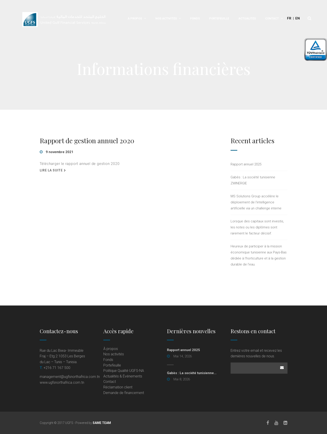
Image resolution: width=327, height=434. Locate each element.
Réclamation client (117, 387)
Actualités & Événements (122, 376)
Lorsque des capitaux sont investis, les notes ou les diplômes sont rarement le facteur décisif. (257, 227)
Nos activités (166, 18)
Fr (289, 18)
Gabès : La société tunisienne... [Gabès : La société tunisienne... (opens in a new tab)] (192, 373)
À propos (135, 18)
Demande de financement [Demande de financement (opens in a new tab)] (123, 393)
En (297, 18)
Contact (272, 18)
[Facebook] (268, 423)
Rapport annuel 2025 (246, 164)
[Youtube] (276, 423)
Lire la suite (51, 170)
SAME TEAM (102, 423)
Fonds (195, 18)
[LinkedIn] (285, 423)
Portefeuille (219, 18)
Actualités (247, 18)
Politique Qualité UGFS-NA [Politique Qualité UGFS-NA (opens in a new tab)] (123, 371)
